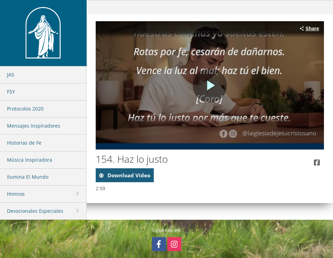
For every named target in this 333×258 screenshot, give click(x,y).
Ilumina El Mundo (27, 177)
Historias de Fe (24, 142)
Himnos (16, 194)
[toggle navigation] (78, 193)
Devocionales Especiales (35, 211)
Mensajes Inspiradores (33, 125)
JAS (10, 74)
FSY (11, 91)
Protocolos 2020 (25, 108)
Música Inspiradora (29, 159)
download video (128, 175)
